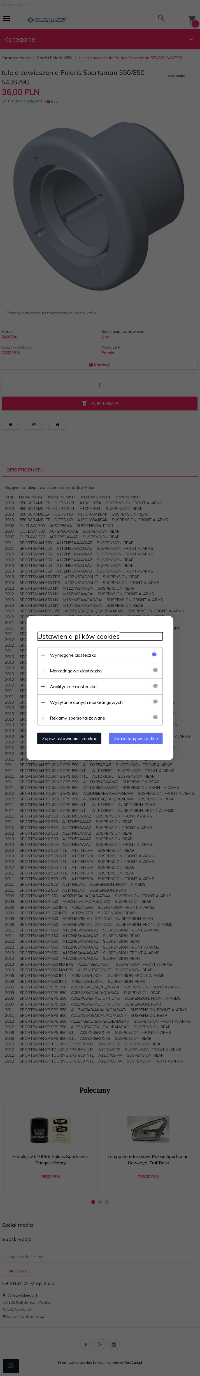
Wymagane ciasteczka (71, 655)
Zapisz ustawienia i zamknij (67, 738)
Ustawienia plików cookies (77, 636)
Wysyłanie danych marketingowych (84, 702)
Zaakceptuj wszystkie (138, 738)
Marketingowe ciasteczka (74, 670)
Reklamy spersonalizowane (75, 717)
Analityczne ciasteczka (71, 686)
